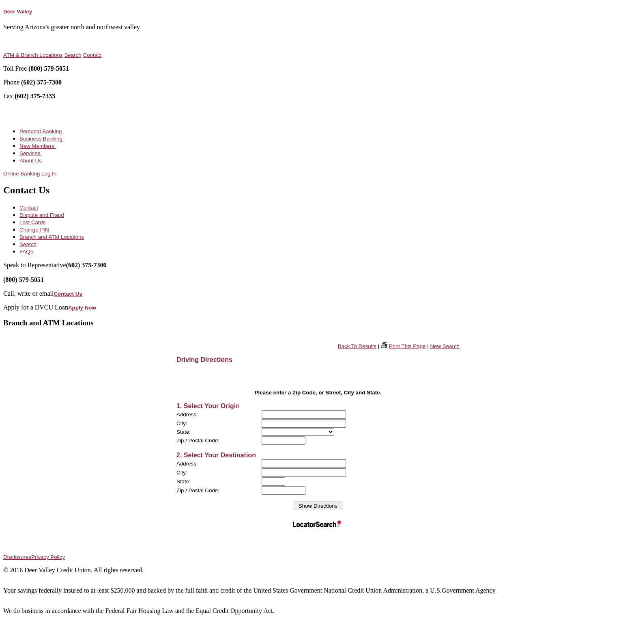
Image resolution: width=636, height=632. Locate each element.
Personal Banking (41, 131)
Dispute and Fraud (41, 215)
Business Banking (41, 139)
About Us (31, 161)
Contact (92, 55)
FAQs (26, 252)
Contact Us (68, 294)
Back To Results (357, 346)
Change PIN (34, 230)
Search (72, 55)
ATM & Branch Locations (32, 55)
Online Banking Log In (29, 174)
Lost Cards (32, 222)
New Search (445, 346)
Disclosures (17, 557)
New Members (37, 146)
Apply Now (82, 308)
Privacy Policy (48, 557)
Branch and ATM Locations (51, 237)
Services (30, 153)
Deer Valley (17, 12)
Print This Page (407, 346)
